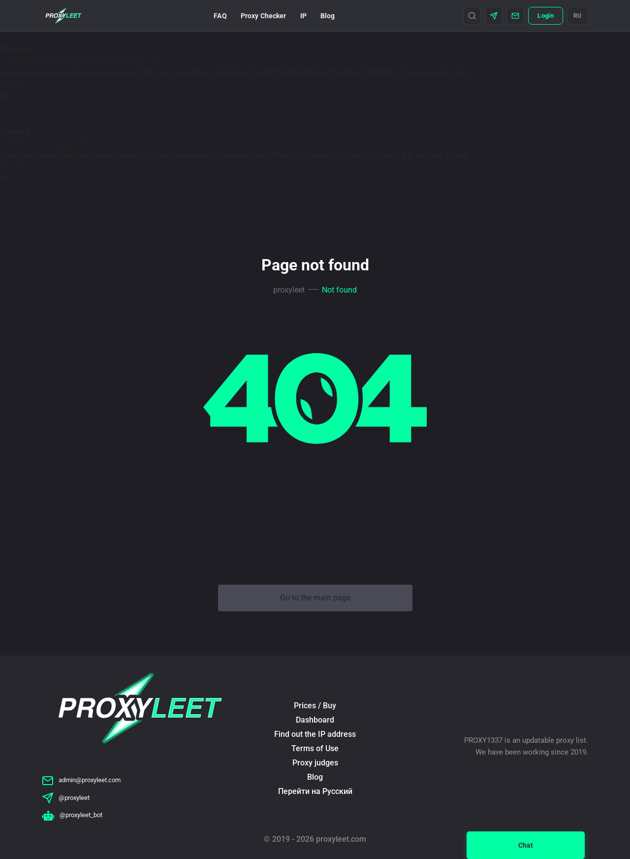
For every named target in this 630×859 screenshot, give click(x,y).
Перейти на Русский (315, 791)
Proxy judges (315, 762)
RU (577, 15)
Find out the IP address (315, 734)
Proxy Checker (263, 16)
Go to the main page (315, 597)
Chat (525, 845)
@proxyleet (66, 797)
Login (545, 15)
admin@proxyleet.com (81, 780)
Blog (327, 16)
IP (303, 16)
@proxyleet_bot (72, 815)
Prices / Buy (315, 705)
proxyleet (289, 290)
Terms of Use (315, 748)
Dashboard (315, 720)
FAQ (220, 16)
